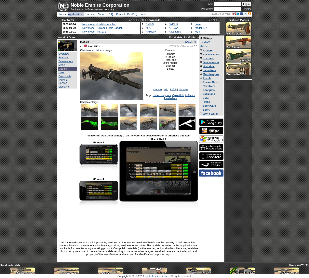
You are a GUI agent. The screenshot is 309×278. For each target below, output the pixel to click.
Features (64, 57)
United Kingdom (162, 95)
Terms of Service (63, 81)
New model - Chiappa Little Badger (102, 27)
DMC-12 (173, 24)
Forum (143, 14)
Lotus (198, 24)
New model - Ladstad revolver (99, 24)
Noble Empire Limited (157, 276)
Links (61, 72)
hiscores (183, 89)
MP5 (148, 27)
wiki (166, 89)
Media (62, 64)
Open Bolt (178, 95)
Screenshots (66, 61)
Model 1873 (201, 27)
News (62, 14)
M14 (197, 31)
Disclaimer (65, 86)
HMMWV (151, 31)
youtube (157, 89)
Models (63, 68)
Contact (120, 14)
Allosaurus (175, 31)
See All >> (133, 20)
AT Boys (173, 27)
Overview (64, 53)
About (101, 14)
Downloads (65, 76)
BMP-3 (150, 24)
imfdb (173, 89)
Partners (90, 14)
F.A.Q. (110, 14)
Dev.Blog (132, 14)
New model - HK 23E (94, 31)
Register (246, 8)
